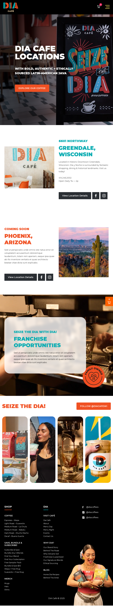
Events (46, 533)
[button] (99, 7)
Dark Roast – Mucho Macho (16, 533)
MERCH (8, 579)
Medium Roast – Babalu (14, 530)
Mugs (6, 583)
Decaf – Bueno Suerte (14, 536)
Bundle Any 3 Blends (13, 553)
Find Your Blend (11, 556)
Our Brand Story (50, 547)
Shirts (6, 590)
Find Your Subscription (14, 559)
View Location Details (75, 195)
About (46, 523)
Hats (6, 586)
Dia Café (47, 520)
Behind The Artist (51, 578)
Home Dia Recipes (51, 574)
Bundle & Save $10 (12, 566)
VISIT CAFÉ (49, 515)
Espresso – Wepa (11, 520)
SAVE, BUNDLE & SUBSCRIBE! (13, 544)
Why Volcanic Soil (51, 554)
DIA (45, 507)
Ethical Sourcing (50, 563)
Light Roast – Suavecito (14, 523)
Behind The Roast (51, 551)
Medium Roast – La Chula (15, 527)
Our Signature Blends (53, 560)
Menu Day (48, 527)
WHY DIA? (48, 543)
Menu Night (48, 530)
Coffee (8, 515)
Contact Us (48, 536)
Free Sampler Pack (12, 563)
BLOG (46, 570)
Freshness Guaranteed (53, 557)
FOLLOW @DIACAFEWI (93, 406)
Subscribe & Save (12, 550)
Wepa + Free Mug (12, 569)
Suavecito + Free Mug (14, 572)
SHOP (8, 507)
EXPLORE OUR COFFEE (32, 88)
